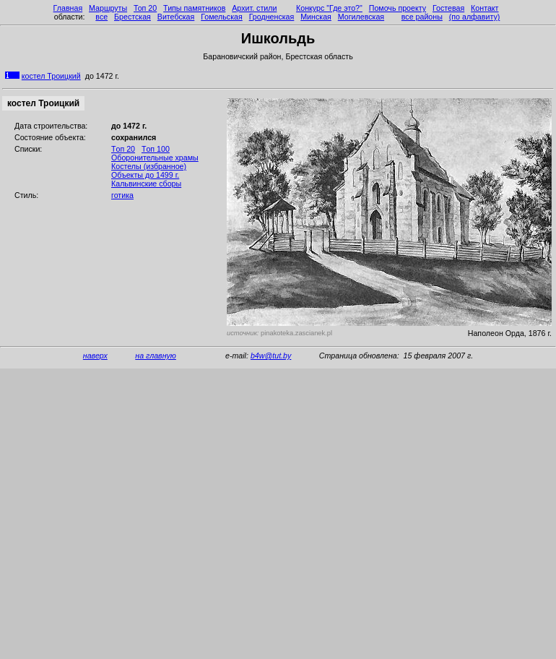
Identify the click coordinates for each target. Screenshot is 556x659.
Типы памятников (194, 8)
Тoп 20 (123, 149)
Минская (315, 16)
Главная (68, 8)
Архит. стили (254, 8)
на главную (155, 355)
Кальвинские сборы (146, 183)
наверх (95, 355)
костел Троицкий (51, 76)
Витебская (176, 16)
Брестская (132, 16)
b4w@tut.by (271, 355)
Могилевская (361, 16)
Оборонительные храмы (155, 157)
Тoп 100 (156, 149)
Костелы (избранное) (148, 166)
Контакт (484, 8)
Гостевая (448, 8)
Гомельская (222, 16)
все (101, 16)
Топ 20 (145, 8)
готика (122, 195)
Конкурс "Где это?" (329, 8)
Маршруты (108, 8)
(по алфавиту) (474, 16)
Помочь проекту (397, 8)
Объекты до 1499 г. (145, 175)
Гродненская (272, 16)
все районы (422, 16)
